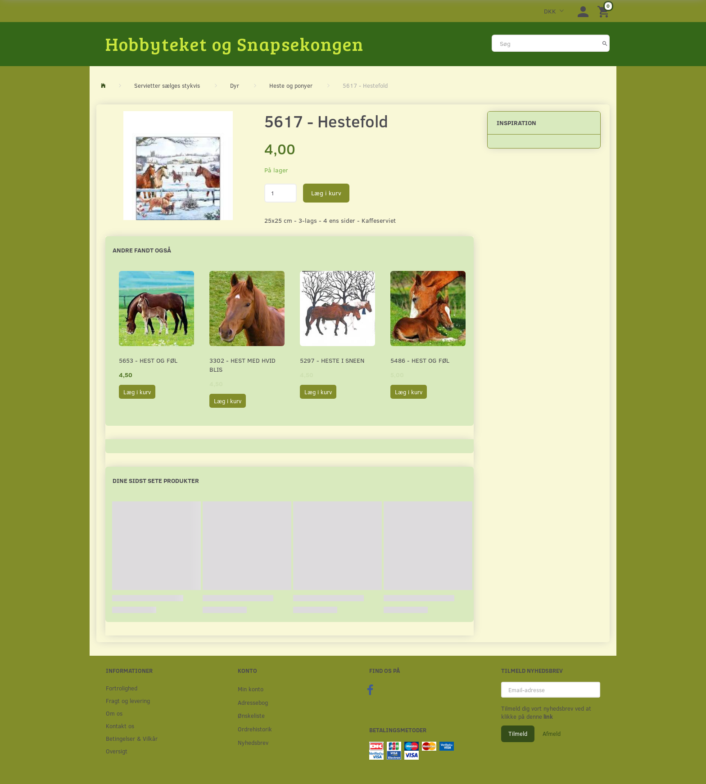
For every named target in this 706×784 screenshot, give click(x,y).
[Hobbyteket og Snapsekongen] (234, 44)
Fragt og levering (128, 700)
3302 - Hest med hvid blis (242, 365)
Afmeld (552, 734)
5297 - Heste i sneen (332, 360)
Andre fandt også (142, 250)
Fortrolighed (121, 688)
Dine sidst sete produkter (156, 480)
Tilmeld (517, 734)
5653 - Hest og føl (148, 360)
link (547, 716)
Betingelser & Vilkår (132, 738)
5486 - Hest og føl (419, 360)
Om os (114, 713)
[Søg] (604, 43)
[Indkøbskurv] (604, 11)
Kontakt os (120, 726)
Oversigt (116, 751)
